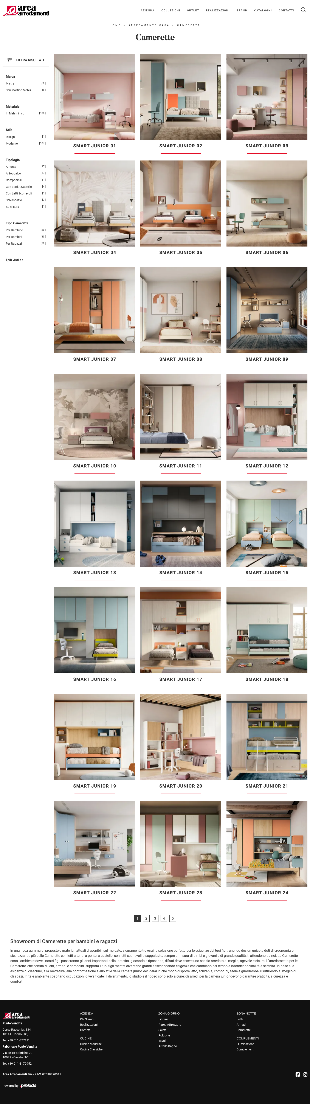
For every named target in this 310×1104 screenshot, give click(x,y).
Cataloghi (263, 10)
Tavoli (162, 1040)
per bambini (14, 237)
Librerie (163, 1019)
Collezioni (170, 10)
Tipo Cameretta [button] (17, 223)
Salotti (162, 1030)
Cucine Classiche (91, 1049)
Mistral (10, 83)
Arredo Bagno (167, 1046)
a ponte (11, 167)
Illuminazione (245, 1044)
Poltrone (164, 1035)
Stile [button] (9, 130)
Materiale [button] (12, 107)
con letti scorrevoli (19, 193)
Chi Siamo (86, 1019)
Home (115, 25)
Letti (240, 1019)
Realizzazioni (218, 10)
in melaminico (15, 113)
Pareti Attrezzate (169, 1024)
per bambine (14, 230)
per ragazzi (14, 243)
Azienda (148, 10)
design (10, 137)
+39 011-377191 (19, 1040)
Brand (242, 10)
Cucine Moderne (91, 1044)
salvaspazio (14, 200)
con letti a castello (19, 187)
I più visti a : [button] (14, 260)
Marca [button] (10, 77)
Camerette (188, 25)
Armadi (241, 1024)
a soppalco (13, 173)
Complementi (245, 1049)
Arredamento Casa (149, 25)
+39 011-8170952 (20, 1063)
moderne (12, 143)
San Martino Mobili (18, 90)
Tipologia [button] (13, 160)
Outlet (193, 10)
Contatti (286, 10)
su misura (12, 207)
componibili (14, 180)
